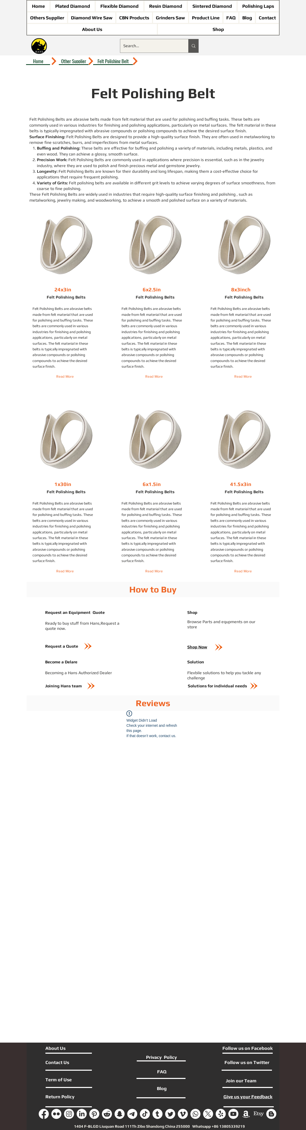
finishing (112, 125)
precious (138, 165)
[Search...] (150, 46)
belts (94, 119)
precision (191, 159)
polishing (187, 119)
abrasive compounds (113, 130)
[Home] (38, 61)
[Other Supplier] (73, 61)
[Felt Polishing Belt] (113, 61)
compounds (166, 130)
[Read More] (66, 376)
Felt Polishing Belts (47, 119)
